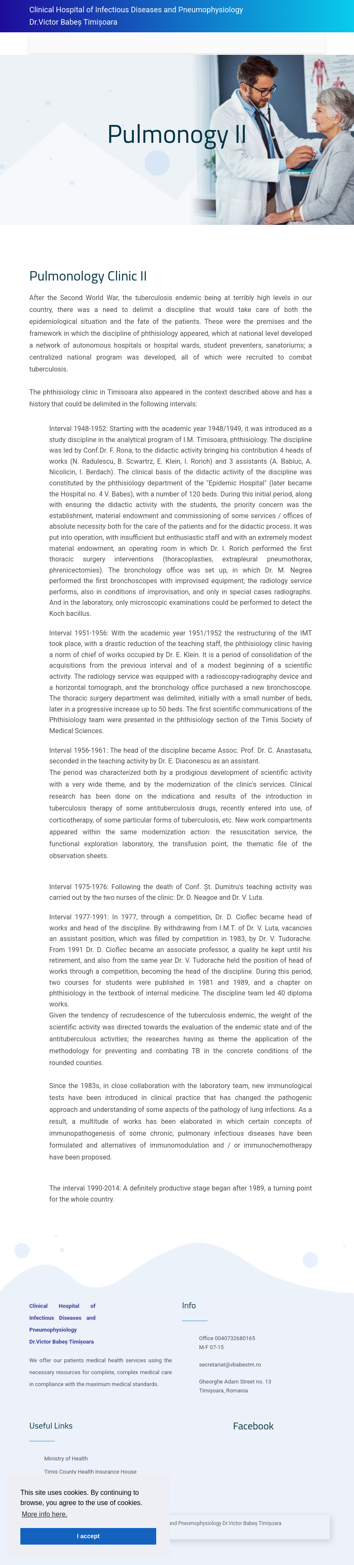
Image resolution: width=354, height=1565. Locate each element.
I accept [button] (88, 1536)
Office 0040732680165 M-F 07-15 (227, 1342)
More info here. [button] (44, 1514)
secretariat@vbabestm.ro (230, 1364)
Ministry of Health (65, 1458)
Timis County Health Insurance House (90, 1472)
